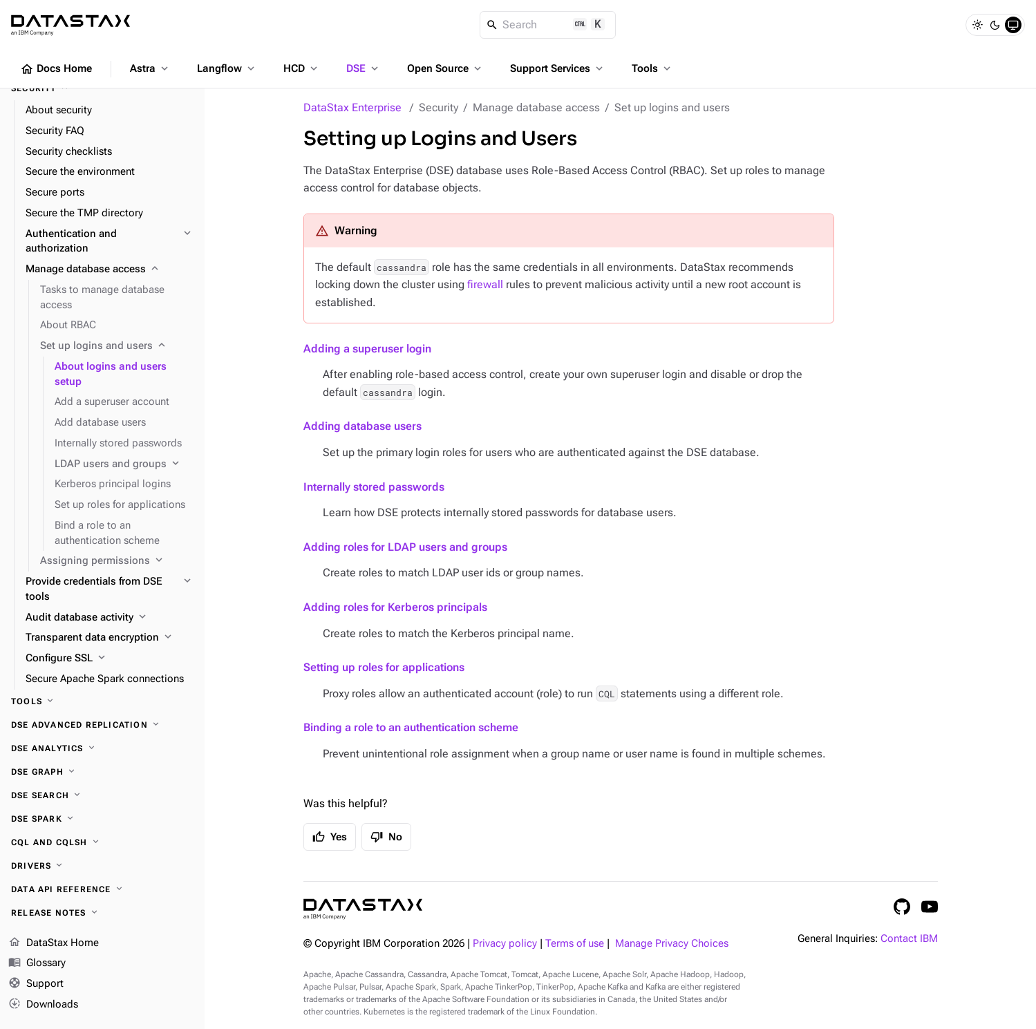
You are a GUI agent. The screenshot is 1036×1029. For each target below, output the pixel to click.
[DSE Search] (102, 795)
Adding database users (362, 426)
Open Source (445, 68)
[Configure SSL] (109, 658)
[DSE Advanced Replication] (102, 725)
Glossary (37, 963)
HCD (301, 68)
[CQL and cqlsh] (102, 842)
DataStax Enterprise (352, 107)
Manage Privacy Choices (671, 944)
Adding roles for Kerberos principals (395, 607)
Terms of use (574, 944)
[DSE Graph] (102, 772)
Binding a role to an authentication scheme (410, 727)
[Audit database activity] (109, 617)
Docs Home (56, 69)
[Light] (977, 25)
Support (36, 984)
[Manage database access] (109, 269)
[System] (1013, 25)
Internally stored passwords (373, 486)
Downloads (43, 1004)
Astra (150, 68)
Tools (652, 68)
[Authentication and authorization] (109, 242)
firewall (485, 284)
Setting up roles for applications (383, 667)
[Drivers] (102, 866)
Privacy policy (505, 944)
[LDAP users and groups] (124, 464)
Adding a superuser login (367, 348)
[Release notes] (102, 913)
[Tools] (102, 701)
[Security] (102, 88)
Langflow (227, 68)
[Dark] (995, 25)
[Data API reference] (102, 889)
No (386, 837)
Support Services (557, 68)
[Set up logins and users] (117, 346)
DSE (363, 68)
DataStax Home (53, 943)
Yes (329, 837)
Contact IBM (909, 939)
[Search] (548, 25)
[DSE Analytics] (102, 748)
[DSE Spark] (102, 819)
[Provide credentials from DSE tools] (109, 589)
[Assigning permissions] (117, 561)
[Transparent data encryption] (109, 637)
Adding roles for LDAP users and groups (405, 547)
